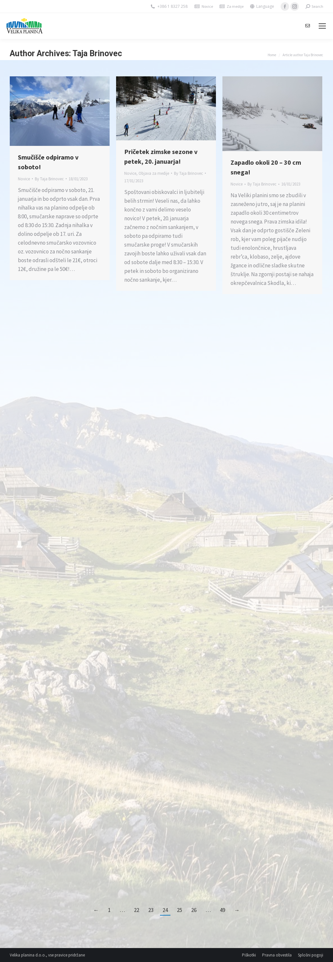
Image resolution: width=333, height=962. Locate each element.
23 (150, 910)
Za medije (235, 6)
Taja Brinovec (97, 53)
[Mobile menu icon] (322, 26)
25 (179, 910)
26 (193, 910)
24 (165, 910)
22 (136, 910)
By (49, 179)
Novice (207, 6)
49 (222, 910)
